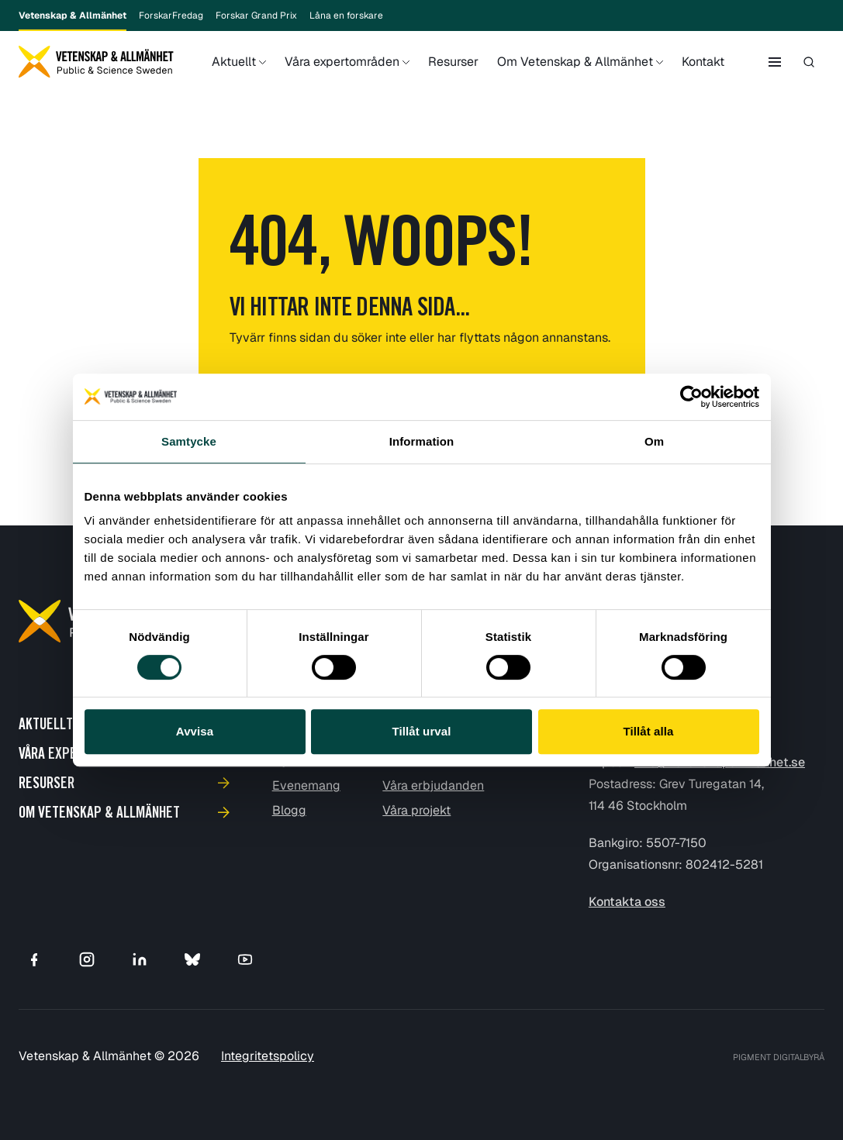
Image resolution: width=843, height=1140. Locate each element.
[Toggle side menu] (774, 61)
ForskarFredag (171, 15)
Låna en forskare (346, 15)
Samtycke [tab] (188, 441)
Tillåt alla (648, 731)
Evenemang (306, 785)
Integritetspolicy (267, 1056)
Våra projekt (416, 810)
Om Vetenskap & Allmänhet (575, 73)
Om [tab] (654, 441)
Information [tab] (421, 441)
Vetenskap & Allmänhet (72, 20)
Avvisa (194, 731)
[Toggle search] (808, 61)
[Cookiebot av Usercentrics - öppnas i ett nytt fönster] (691, 396)
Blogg (289, 810)
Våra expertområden (342, 73)
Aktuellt (234, 73)
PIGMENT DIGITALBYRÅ (778, 1057)
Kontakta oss (627, 902)
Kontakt (703, 61)
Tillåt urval (421, 731)
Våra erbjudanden (433, 785)
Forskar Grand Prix (256, 15)
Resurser (453, 61)
